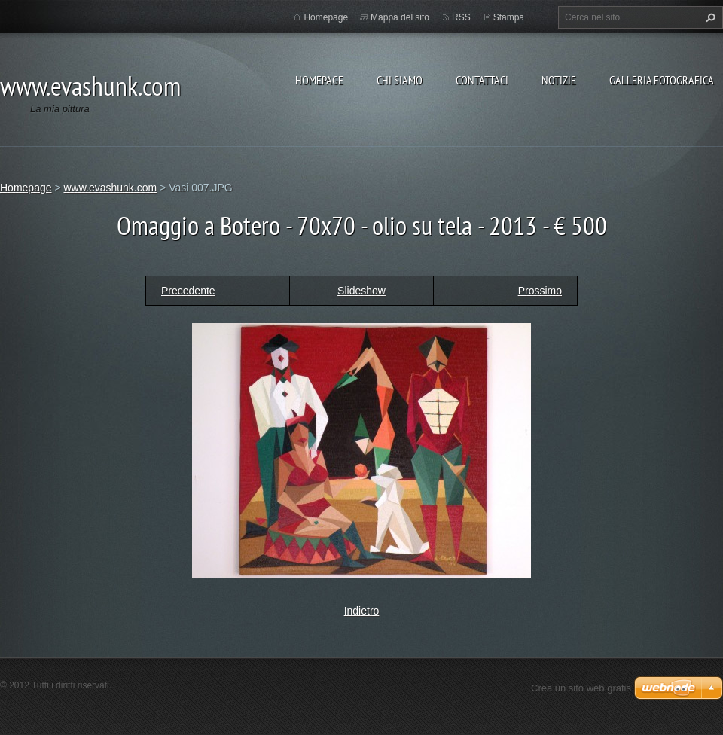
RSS (461, 17)
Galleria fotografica (661, 79)
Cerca (708, 17)
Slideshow (361, 291)
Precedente (188, 291)
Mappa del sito (400, 17)
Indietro (362, 611)
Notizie (558, 79)
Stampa (508, 17)
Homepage (319, 79)
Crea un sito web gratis (581, 688)
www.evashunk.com (110, 187)
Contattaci (482, 79)
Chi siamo (400, 79)
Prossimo (540, 291)
